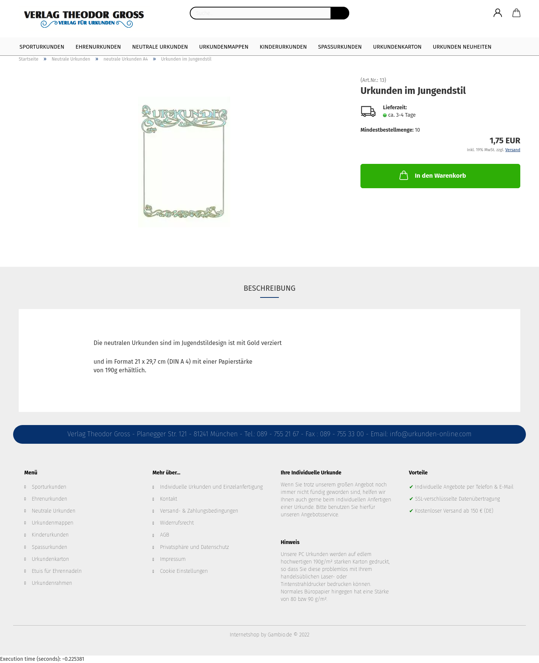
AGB (164, 535)
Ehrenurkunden (98, 46)
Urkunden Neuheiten (462, 46)
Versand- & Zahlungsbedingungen (199, 511)
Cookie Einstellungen (184, 571)
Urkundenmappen (224, 46)
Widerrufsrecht (177, 523)
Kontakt (168, 499)
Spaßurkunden (340, 46)
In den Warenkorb (432, 175)
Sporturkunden (41, 46)
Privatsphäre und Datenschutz (194, 547)
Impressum (173, 559)
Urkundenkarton (397, 46)
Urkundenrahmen (52, 583)
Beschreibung (270, 288)
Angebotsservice (319, 514)
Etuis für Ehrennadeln (57, 571)
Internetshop (244, 635)
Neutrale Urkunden (160, 46)
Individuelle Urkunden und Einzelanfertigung (211, 487)
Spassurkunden (49, 547)
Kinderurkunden (283, 46)
